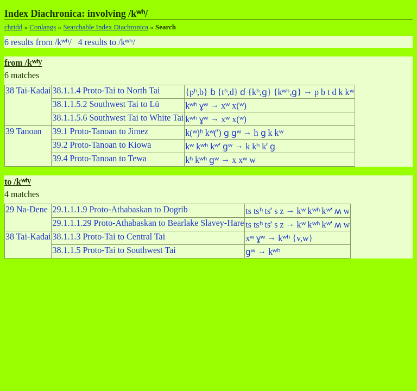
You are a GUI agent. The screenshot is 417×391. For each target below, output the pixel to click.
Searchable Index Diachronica (105, 27)
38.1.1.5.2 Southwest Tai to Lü (105, 104)
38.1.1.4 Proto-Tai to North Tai (106, 90)
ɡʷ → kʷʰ (262, 251)
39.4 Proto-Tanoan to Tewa (99, 158)
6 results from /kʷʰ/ (38, 42)
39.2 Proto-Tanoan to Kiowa (101, 144)
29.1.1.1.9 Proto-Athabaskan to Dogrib (119, 209)
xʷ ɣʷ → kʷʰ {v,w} (279, 238)
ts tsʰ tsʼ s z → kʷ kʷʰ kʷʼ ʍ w (297, 211)
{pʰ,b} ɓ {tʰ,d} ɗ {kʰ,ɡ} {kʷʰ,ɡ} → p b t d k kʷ (269, 92)
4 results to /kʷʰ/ (106, 42)
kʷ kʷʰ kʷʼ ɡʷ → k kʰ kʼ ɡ (230, 146)
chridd (13, 27)
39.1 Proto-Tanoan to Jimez (100, 131)
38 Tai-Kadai (27, 90)
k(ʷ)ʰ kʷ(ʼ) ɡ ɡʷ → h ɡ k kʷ (234, 132)
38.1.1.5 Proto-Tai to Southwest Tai (113, 250)
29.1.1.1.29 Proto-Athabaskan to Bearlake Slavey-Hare (148, 223)
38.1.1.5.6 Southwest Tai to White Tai (118, 117)
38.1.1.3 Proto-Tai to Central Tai (108, 236)
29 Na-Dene (26, 209)
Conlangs (42, 27)
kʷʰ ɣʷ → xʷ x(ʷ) (216, 105)
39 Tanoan (23, 131)
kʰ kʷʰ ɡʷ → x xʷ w (220, 160)
